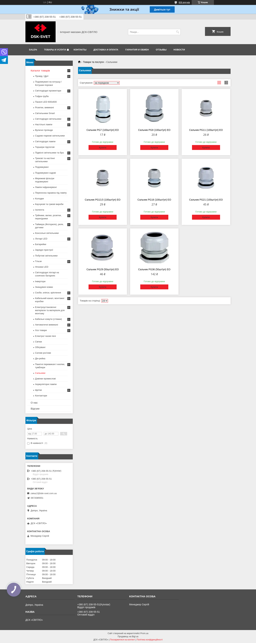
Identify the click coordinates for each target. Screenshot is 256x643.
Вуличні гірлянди (44, 130)
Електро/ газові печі (45, 336)
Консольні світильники (47, 233)
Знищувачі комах (44, 287)
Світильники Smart (45, 113)
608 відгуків (184, 2)
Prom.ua (144, 633)
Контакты (80, 49)
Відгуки (35, 408)
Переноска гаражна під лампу (51, 192)
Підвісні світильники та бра (49, 152)
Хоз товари (41, 330)
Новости (179, 49)
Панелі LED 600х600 (46, 102)
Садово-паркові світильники (50, 135)
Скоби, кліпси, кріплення (48, 292)
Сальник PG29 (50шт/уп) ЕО (102, 269)
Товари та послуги (93, 62)
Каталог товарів (40, 70)
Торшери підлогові (45, 147)
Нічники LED (41, 267)
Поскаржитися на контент (122, 639)
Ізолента (39, 209)
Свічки (38, 341)
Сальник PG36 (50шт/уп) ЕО (154, 269)
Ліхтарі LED (41, 238)
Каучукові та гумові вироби (49, 204)
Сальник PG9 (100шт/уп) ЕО (154, 130)
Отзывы (161, 49)
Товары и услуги (55, 49)
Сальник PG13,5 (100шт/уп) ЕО (102, 199)
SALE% (33, 49)
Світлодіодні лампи (45, 141)
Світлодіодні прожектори (48, 90)
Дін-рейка (40, 358)
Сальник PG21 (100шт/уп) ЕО (206, 199)
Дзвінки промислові (45, 378)
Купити (102, 147)
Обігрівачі (40, 347)
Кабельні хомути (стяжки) (48, 319)
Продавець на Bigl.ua (128, 636)
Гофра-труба (42, 96)
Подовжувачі (42, 167)
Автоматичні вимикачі (46, 324)
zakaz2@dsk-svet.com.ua (44, 493)
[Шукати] (177, 32)
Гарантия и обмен (137, 49)
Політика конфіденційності (150, 639)
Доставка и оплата (105, 49)
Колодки (39, 198)
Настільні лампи (43, 124)
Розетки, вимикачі (44, 107)
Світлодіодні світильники (48, 119)
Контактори (41, 395)
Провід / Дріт (42, 76)
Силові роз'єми (43, 353)
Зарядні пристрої (44, 250)
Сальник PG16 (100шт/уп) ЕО (154, 199)
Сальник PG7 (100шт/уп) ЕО (102, 130)
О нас (34, 402)
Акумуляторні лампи (46, 384)
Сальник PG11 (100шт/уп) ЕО (206, 130)
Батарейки (40, 244)
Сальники (40, 373)
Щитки (38, 390)
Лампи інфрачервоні (46, 187)
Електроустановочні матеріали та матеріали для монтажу (50, 310)
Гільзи (38, 261)
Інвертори (40, 281)
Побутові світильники (46, 255)
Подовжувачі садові (45, 172)
